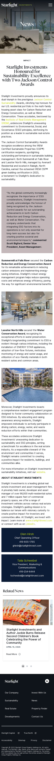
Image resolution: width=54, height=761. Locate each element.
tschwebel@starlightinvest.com (27, 575)
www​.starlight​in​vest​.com (39, 520)
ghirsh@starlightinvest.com (27, 545)
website (40, 472)
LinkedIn (30, 523)
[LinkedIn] (47, 681)
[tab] (23, 666)
